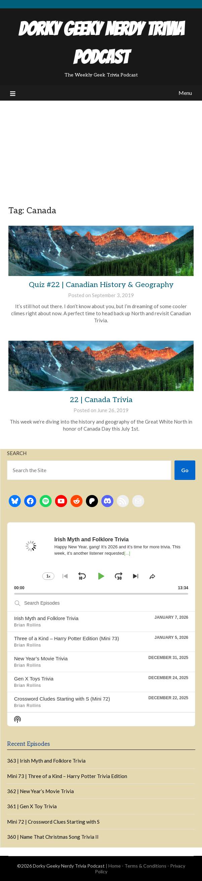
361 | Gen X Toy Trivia (32, 806)
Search (17, 453)
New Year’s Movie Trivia (41, 658)
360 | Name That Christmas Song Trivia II (53, 837)
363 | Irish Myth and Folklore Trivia (46, 761)
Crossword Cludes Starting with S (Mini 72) (62, 699)
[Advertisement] (101, 151)
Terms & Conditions (145, 866)
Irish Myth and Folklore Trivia (46, 618)
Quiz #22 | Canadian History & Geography (101, 284)
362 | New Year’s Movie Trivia (40, 791)
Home (114, 866)
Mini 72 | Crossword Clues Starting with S (53, 822)
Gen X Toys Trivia (33, 678)
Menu (185, 93)
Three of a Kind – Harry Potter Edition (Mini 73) (66, 638)
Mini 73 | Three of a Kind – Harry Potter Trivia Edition (67, 776)
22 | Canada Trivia (101, 399)
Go (185, 470)
